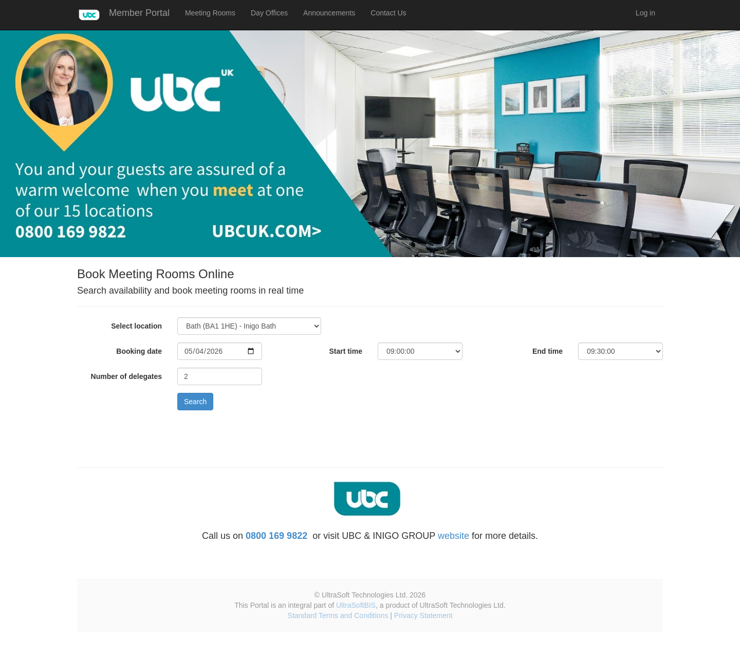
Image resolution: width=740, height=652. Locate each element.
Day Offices (269, 13)
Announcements (329, 13)
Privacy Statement (423, 615)
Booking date (139, 351)
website (453, 536)
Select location (136, 326)
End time (547, 351)
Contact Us (388, 13)
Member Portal (139, 13)
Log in (645, 13)
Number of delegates (126, 376)
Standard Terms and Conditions (338, 615)
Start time (345, 351)
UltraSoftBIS (356, 605)
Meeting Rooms (210, 13)
